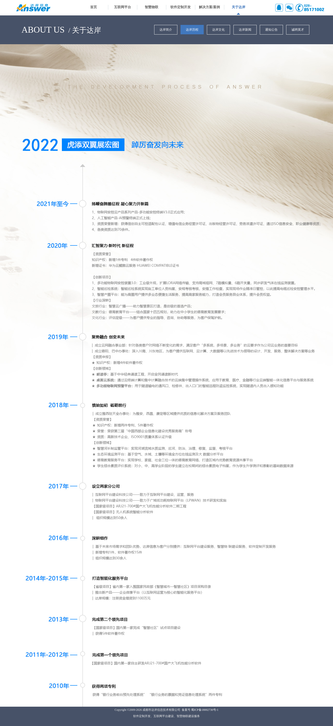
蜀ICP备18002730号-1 (204, 710)
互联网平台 (122, 7)
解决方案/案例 (209, 7)
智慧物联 (151, 7)
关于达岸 (238, 7)
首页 (93, 7)
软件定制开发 (180, 7)
